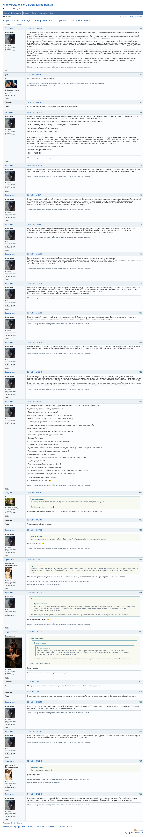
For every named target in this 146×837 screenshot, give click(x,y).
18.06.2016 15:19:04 (34, 195)
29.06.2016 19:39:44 (34, 632)
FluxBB (139, 833)
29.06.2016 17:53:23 (34, 560)
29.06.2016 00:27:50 (34, 520)
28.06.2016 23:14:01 (34, 493)
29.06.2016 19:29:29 (34, 593)
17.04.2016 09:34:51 (34, 75)
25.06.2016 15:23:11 (34, 313)
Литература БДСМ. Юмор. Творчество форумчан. (41, 21)
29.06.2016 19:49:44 (34, 692)
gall (6, 75)
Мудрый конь (11, 632)
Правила (26, 13)
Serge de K (9, 493)
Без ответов (138, 17)
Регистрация (43, 13)
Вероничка (10, 29)
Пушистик (9, 560)
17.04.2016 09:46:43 (34, 103)
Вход (51, 13)
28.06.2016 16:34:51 (34, 402)
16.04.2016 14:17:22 (34, 29)
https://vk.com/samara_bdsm (25, 9)
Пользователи (16, 13)
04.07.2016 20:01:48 (34, 794)
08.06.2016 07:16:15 (34, 166)
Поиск (34, 13)
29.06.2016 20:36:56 (34, 702)
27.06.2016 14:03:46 (34, 372)
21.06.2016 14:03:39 (34, 284)
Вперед (19, 25)
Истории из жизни (81, 21)
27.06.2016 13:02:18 (34, 343)
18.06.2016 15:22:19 (34, 254)
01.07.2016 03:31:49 (34, 761)
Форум (6, 13)
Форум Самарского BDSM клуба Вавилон (29, 5)
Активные (129, 17)
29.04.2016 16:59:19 (34, 113)
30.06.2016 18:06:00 (34, 732)
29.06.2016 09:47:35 (34, 530)
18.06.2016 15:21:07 (34, 225)
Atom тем (139, 830)
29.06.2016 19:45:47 (34, 682)
